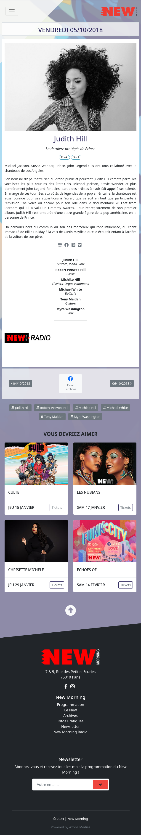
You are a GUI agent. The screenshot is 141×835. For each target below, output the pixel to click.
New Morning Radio (70, 731)
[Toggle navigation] (11, 11)
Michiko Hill (85, 408)
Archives (70, 715)
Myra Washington (85, 416)
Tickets (57, 507)
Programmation (70, 704)
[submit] (100, 784)
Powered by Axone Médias (70, 827)
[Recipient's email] (63, 784)
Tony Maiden (52, 416)
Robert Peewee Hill (52, 408)
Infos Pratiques (71, 721)
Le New (70, 710)
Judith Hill (20, 408)
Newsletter (70, 726)
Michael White (115, 408)
